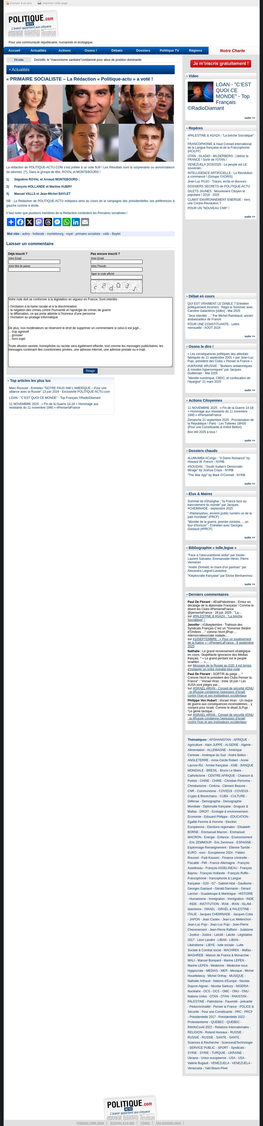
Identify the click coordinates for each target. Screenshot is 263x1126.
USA (232, 1058)
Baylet (116, 234)
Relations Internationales (232, 1027)
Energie (209, 837)
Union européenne (214, 1058)
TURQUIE (219, 1053)
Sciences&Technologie (237, 1042)
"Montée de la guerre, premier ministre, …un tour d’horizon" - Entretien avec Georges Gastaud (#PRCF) (218, 525)
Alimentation (196, 750)
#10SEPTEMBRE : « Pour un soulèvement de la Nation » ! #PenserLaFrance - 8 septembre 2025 (221, 642)
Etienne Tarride (239, 847)
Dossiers (143, 50)
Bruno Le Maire (230, 770)
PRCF (248, 1012)
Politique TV (169, 50)
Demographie (211, 801)
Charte (145, 1123)
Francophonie (197, 878)
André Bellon (237, 755)
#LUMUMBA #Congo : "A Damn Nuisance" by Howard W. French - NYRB (219, 460)
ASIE (234, 765)
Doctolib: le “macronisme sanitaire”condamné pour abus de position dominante (88, 60)
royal (69, 234)
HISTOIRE (246, 894)
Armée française (217, 765)
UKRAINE (235, 1053)
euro (202, 852)
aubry (26, 234)
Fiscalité (193, 863)
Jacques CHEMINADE (215, 914)
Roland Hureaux (216, 1032)
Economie (194, 817)
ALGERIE (232, 745)
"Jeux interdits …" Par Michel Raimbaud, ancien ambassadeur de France (220, 317)
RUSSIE (236, 1032)
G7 (213, 883)
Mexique (236, 971)
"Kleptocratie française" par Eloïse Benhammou (220, 576)
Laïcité (218, 935)
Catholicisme (196, 775)
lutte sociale (226, 945)
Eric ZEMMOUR (201, 842)
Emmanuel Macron (214, 832)
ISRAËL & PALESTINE (233, 909)
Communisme (206, 791)
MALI (191, 960)
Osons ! (90, 50)
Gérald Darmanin (226, 888)
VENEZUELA (220, 1063)
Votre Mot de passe (19, 266)
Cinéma (214, 786)
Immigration (217, 899)
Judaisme (246, 929)
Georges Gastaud (200, 888)
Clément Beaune (233, 786)
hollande (38, 234)
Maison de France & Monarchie (227, 955)
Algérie (246, 745)
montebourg (55, 234)
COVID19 (225, 791)
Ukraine (193, 1058)
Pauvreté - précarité (238, 1001)
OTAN (214, 996)
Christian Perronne (237, 781)
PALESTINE (196, 1001)
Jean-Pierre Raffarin (223, 929)
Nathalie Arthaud (199, 981)
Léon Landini (206, 940)
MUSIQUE (236, 976)
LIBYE (210, 945)
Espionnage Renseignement (207, 847)
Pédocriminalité (200, 1006)
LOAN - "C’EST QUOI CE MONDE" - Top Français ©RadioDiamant (55, 398)
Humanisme (198, 899)
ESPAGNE (244, 842)
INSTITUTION (209, 904)
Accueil (14, 50)
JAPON (195, 919)
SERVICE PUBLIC (202, 1048)
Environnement (241, 837)
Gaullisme (244, 883)
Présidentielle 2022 (232, 1017)
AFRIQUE (240, 740)
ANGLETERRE (198, 760)
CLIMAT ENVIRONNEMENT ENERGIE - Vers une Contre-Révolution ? (219, 201)
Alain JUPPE (214, 745)
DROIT (204, 811)
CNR (191, 791)
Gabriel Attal (226, 883)
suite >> (250, 117)
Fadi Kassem (211, 858)
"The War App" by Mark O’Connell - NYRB (216, 475)
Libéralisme (195, 945)
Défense (193, 801)
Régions (195, 50)
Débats (117, 50)
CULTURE (238, 796)
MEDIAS (212, 971)
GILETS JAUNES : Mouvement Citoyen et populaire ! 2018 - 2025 (216, 193)
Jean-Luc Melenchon (236, 919)
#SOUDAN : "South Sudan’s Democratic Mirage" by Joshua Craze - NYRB (215, 468)
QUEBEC (217, 1022)
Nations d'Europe (225, 981)
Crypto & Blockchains (202, 796)
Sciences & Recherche (203, 1042)
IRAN (235, 904)
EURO (192, 852)
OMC (225, 991)
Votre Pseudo (98, 266)
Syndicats (237, 1048)
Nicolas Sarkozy (222, 986)
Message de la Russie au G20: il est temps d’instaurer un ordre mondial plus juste (219, 667)
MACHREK (231, 950)
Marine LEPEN (234, 960)
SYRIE (192, 1053)
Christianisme (197, 786)
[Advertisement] (163, 24)
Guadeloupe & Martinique (218, 894)
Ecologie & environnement (230, 811)
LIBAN (222, 940)
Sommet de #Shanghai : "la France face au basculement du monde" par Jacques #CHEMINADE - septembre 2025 (217, 504)
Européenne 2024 (220, 852)
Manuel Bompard (209, 960)
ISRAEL (209, 909)
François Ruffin (238, 873)
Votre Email (14, 258)
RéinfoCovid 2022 (200, 1027)
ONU (235, 991)
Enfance (223, 837)
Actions (65, 50)
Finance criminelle (234, 858)
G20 (206, 883)
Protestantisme (198, 1022)
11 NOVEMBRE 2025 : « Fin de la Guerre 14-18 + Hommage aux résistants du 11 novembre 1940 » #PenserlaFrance (54, 405)
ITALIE (192, 914)
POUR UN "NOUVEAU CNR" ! (209, 208)
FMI (204, 863)
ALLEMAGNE (216, 750)
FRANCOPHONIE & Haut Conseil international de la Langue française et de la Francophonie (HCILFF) (220, 147)
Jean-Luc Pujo (198, 924)
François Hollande (212, 873)
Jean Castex (211, 919)
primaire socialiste (88, 234)
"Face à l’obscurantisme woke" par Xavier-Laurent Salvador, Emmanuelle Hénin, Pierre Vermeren (218, 558)
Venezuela (195, 1068)
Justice (194, 935)
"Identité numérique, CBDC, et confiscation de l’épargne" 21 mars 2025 (219, 379)
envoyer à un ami (21, 3)
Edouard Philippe (216, 817)
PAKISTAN (239, 996)
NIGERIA (242, 986)
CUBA (224, 796)
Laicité (230, 935)
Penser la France (225, 1006)
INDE (250, 899)
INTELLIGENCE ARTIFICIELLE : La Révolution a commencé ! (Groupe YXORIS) (220, 174)
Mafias (246, 950)
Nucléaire (194, 991)
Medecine (217, 965)
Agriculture (195, 745)
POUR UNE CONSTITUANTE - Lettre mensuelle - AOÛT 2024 (213, 326)
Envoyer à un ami (122, 1123)
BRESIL (211, 770)
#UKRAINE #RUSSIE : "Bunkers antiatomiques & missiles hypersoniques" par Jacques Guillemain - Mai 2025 (220, 369)
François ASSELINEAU (221, 868)
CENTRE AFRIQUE (221, 775)
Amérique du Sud (214, 755)
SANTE (221, 1037)
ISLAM (246, 904)
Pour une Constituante (217, 1012)
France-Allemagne (222, 863)
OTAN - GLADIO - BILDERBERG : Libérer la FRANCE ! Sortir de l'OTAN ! (218, 157)
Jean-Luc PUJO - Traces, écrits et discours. (217, 181)
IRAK (225, 904)
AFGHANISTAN (220, 740)
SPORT (223, 1048)
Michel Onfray (217, 976)
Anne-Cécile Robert (224, 760)
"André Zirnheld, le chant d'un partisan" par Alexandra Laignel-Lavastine (217, 569)
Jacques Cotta (243, 914)
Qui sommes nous (168, 1123)
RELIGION (195, 1032)
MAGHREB (195, 955)
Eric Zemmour (224, 842)
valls (106, 234)
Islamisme (195, 909)
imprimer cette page (55, 3)
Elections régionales (221, 827)
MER (224, 971)
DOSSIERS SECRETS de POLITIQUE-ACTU (219, 186)
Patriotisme (214, 1001)
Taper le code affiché (102, 273)
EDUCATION (239, 817)
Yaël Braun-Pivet (216, 1068)
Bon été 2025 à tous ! (202, 432)
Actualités (38, 50)
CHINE (204, 781)
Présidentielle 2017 (203, 1017)
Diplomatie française (217, 806)
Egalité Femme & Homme (205, 822)
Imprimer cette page (90, 1123)
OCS (206, 991)
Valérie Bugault (198, 1063)
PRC (238, 1012)
